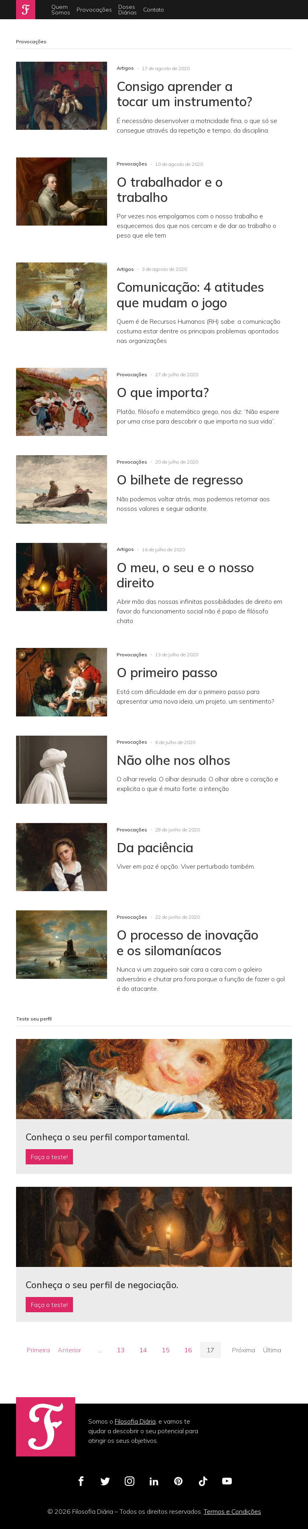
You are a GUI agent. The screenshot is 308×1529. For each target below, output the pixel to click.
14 (143, 1350)
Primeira (38, 1350)
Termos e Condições (232, 1511)
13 (121, 1350)
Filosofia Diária (135, 1421)
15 (166, 1350)
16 (188, 1350)
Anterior (69, 1350)
